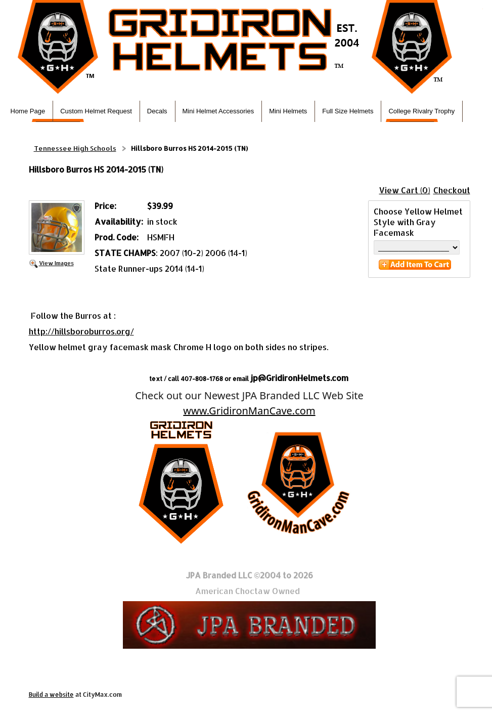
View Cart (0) (404, 190)
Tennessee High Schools (75, 148)
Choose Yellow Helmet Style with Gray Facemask (418, 222)
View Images (56, 263)
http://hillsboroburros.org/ (81, 331)
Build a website (51, 694)
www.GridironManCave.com (249, 410)
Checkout (451, 190)
